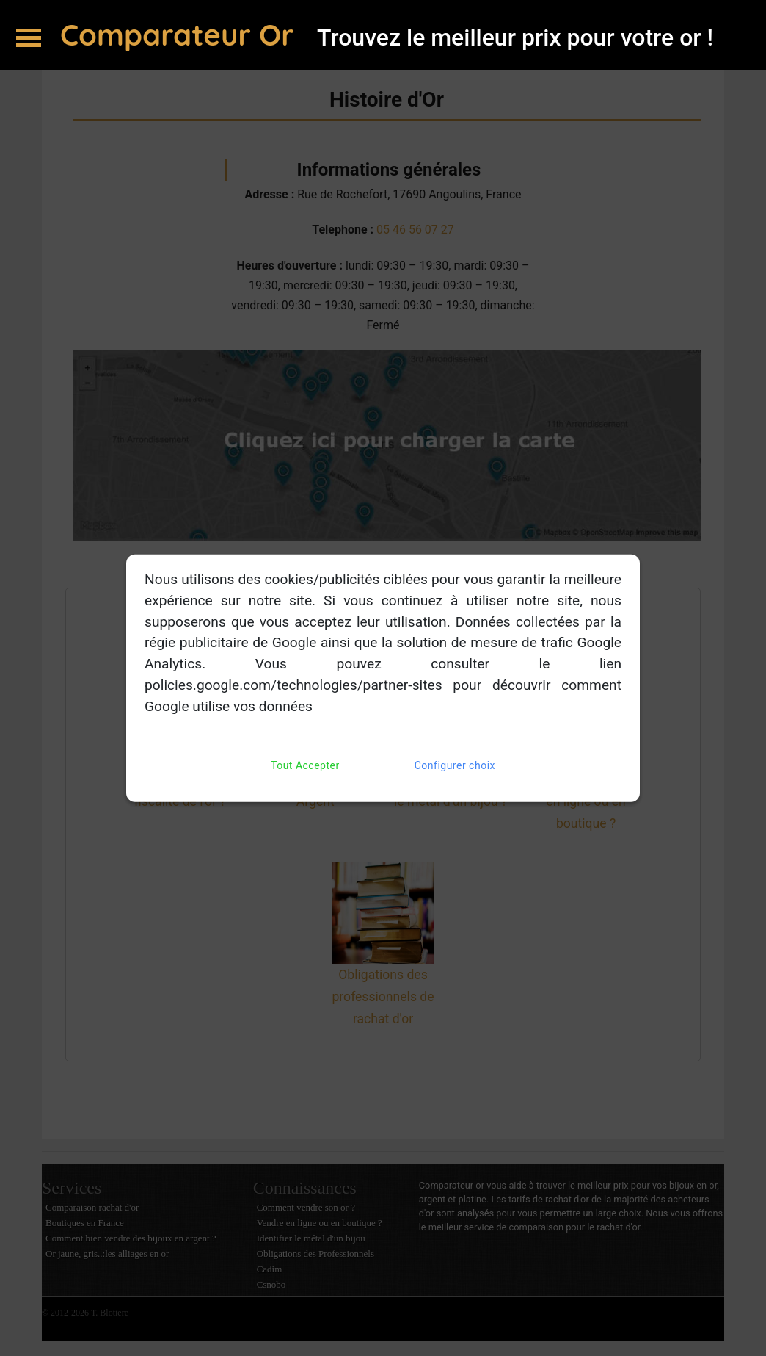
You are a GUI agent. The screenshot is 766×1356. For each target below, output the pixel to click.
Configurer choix (455, 765)
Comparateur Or (181, 34)
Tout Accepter (305, 765)
